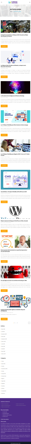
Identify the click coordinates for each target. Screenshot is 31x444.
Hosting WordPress (6, 413)
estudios (2, 366)
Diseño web (3, 363)
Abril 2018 (3, 348)
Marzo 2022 (3, 336)
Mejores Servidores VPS (20, 403)
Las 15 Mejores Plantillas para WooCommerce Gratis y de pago (14, 124)
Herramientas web (4, 368)
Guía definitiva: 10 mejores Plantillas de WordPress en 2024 (14, 191)
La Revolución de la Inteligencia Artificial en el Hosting (12, 95)
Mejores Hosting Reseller (5, 406)
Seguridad (3, 383)
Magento (2, 378)
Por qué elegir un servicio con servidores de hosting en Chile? (14, 280)
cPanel (2, 361)
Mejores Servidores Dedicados (21, 405)
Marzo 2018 (3, 351)
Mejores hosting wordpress (6, 405)
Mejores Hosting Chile (5, 403)
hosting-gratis (11, 312)
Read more (4, 46)
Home (11, 11)
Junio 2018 (3, 343)
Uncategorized (8, 282)
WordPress (8, 126)
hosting (7, 37)
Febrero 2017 (3, 353)
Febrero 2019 (3, 341)
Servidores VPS (5, 416)
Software (2, 388)
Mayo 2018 (3, 346)
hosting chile (3, 373)
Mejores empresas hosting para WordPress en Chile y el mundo (14, 220)
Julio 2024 (3, 331)
